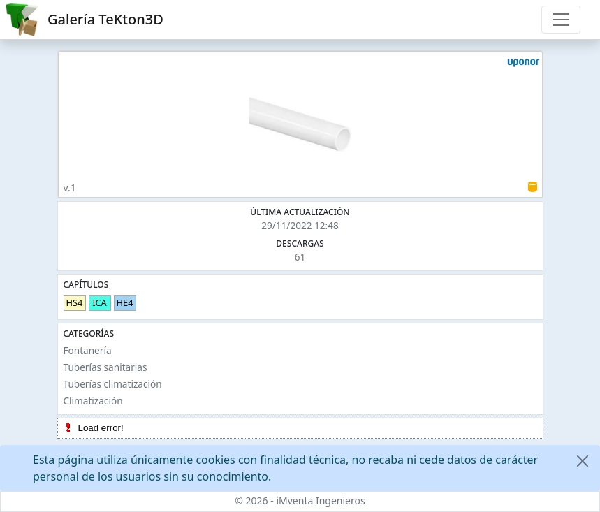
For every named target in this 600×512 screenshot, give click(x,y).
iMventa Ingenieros (320, 500)
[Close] (582, 461)
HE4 (125, 302)
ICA (99, 302)
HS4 (74, 302)
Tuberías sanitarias (105, 367)
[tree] (300, 428)
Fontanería (88, 350)
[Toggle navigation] (560, 20)
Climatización (93, 400)
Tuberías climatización (113, 383)
